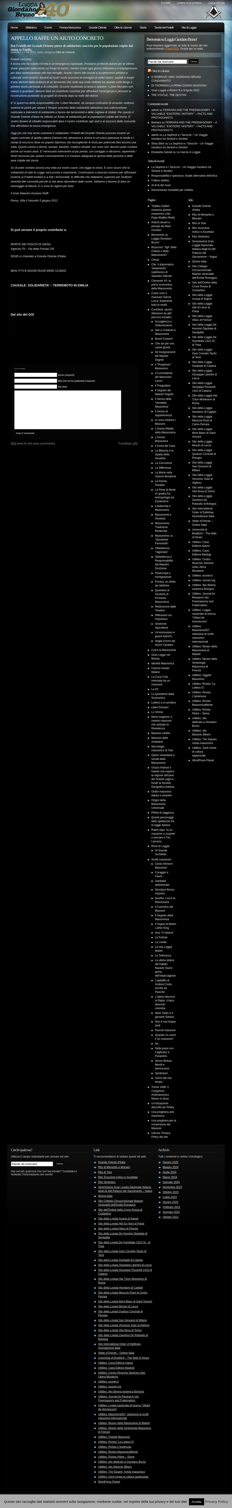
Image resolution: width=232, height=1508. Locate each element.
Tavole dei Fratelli (164, 27)
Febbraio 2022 (171, 1207)
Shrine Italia (199, 261)
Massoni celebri (160, 733)
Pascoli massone (165, 1030)
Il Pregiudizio (163, 385)
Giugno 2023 (170, 1202)
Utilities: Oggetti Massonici (114, 1436)
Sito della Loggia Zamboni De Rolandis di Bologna (204, 500)
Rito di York (199, 223)
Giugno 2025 (170, 1162)
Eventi (47, 27)
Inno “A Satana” (164, 932)
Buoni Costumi (164, 338)
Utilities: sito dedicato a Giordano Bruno (204, 722)
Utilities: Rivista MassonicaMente (118, 1451)
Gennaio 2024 (171, 1182)
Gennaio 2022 (171, 1212)
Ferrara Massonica (70, 27)
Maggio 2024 (170, 1167)
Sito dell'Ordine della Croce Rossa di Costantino (204, 286)
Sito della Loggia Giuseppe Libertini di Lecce (204, 374)
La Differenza (163, 467)
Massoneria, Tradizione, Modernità (162, 527)
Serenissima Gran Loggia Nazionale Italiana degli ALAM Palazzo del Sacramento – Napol (204, 249)
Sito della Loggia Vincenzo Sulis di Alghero (202, 478)
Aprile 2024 (169, 1172)
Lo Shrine (157, 712)
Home (14, 27)
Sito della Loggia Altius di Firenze (118, 1228)
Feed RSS (172, 48)
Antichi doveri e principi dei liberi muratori (161, 226)
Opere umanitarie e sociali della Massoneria (163, 759)
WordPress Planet (203, 760)
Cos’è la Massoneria (163, 650)
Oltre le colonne (123, 27)
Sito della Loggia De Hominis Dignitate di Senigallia (204, 328)
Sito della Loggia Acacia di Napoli (118, 1218)
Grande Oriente (97, 27)
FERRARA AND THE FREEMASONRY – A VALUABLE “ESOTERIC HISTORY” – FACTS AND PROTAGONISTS (183, 113)
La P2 (154, 689)
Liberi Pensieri (160, 707)
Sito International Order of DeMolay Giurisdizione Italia (203, 512)
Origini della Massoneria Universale (158, 804)
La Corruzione (163, 463)
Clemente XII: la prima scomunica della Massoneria (161, 284)
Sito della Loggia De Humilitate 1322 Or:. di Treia (204, 341)
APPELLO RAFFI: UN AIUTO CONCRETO (57, 38)
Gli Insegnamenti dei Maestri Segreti (165, 356)
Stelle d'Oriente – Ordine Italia (116, 1352)
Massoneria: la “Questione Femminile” (164, 539)
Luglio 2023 (170, 1197)
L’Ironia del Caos (165, 445)
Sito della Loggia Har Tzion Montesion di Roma (204, 399)
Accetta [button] (196, 1501)
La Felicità (161, 937)
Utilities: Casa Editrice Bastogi (116, 1367)
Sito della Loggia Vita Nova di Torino (120, 1330)
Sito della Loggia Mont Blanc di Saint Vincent (203, 432)
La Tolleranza (163, 955)
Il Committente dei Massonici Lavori (163, 377)
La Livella (161, 942)
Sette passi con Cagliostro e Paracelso (164, 1052)
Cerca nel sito (216, 3)
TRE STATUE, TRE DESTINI (168, 95)
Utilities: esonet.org (203, 580)
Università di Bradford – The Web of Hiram (204, 533)
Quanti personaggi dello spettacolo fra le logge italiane (162, 821)
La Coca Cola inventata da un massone (160, 680)
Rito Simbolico (201, 236)
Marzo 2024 (170, 1177)
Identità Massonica (162, 663)
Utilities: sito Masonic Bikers (115, 1466)
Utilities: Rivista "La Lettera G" (116, 1441)
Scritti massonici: (161, 859)
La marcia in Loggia (188, 152)
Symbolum (161, 1073)
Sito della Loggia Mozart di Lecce (118, 1306)
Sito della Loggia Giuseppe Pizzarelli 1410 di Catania (203, 387)
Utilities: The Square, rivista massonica (121, 1471)
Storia (143, 27)
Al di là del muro (161, 185)
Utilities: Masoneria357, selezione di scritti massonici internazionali (203, 634)
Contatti (165, 3)
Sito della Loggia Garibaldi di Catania (120, 1260)
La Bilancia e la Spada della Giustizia (164, 454)
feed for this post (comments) (33, 450)
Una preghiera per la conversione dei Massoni (163, 1124)
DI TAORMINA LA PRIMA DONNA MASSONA (179, 85)
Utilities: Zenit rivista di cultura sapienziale (123, 1476)
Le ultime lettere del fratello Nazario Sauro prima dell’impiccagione (165, 968)
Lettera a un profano (189, 3)
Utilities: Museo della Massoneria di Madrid (204, 650)
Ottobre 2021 (171, 1217)
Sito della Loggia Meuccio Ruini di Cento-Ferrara (202, 420)
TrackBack (128, 450)
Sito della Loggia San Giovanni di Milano (202, 466)
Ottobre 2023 (171, 1192)
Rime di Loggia (160, 846)
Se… (158, 1043)
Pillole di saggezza (162, 812)
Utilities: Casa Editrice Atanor (115, 1362)
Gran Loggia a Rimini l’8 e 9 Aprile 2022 (175, 90)
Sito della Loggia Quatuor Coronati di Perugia (204, 454)
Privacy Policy (216, 1501)
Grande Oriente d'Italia (111, 1162)
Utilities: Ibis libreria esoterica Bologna (121, 1391)
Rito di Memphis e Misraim (114, 1167)
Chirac (155, 259)
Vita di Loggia (188, 27)
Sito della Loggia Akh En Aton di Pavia (202, 307)
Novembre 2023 (172, 1187)
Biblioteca (31, 27)
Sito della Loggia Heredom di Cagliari (120, 1287)
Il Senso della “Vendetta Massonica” (163, 402)
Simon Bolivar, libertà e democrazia (163, 1064)
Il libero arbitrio (160, 180)
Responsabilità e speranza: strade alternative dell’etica (184, 175)
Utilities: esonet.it (202, 575)
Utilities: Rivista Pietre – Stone (116, 1456)
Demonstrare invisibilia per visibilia (172, 190)
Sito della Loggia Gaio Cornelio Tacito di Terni (204, 353)
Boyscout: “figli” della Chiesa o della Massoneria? (163, 251)
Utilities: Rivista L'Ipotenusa (114, 1446)
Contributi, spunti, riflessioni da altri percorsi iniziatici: (161, 313)
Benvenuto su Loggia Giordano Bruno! (161, 238)
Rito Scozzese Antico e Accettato (118, 1177)
